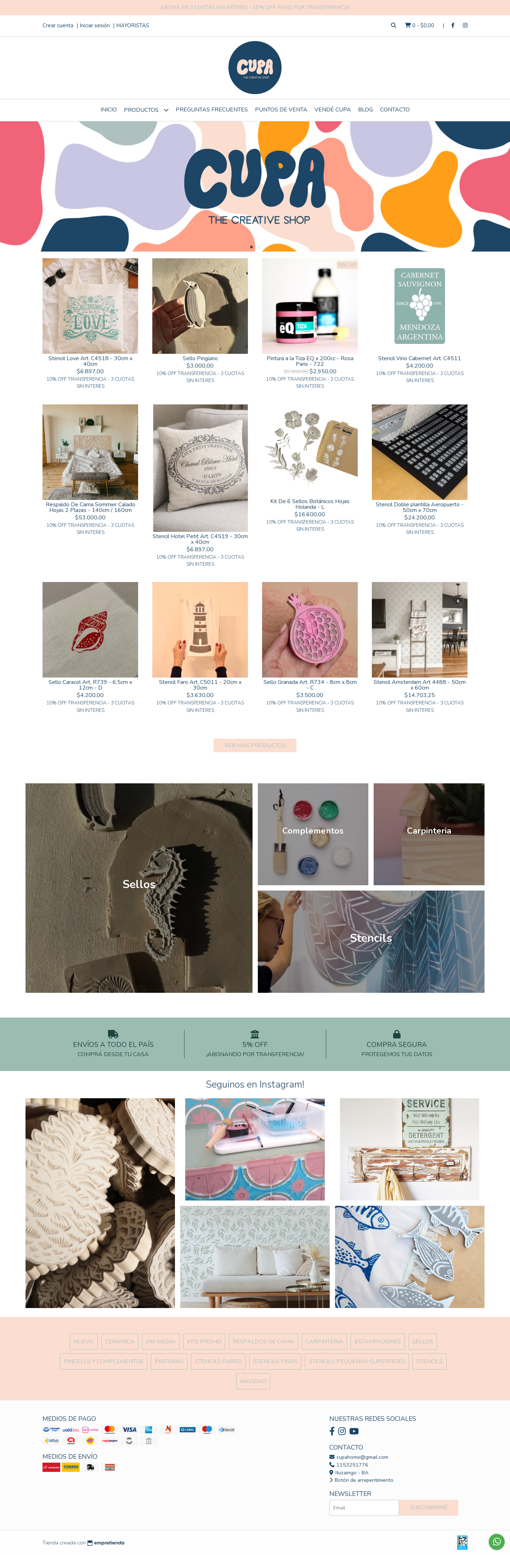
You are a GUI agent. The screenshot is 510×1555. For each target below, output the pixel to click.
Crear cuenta (57, 25)
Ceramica (120, 1342)
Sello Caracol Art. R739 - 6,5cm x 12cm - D (90, 685)
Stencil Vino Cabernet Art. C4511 (419, 358)
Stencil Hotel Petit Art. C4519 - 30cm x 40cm (200, 539)
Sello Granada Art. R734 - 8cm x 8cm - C (310, 685)
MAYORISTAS (132, 25)
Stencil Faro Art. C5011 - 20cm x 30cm (200, 685)
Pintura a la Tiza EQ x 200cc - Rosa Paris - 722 (310, 361)
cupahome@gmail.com (358, 1457)
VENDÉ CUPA (332, 110)
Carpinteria (324, 1342)
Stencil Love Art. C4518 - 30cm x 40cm (90, 361)
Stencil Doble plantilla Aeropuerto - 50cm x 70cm (420, 507)
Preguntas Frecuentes (212, 110)
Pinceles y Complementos (103, 1361)
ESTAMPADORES (378, 1342)
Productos (146, 110)
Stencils (429, 1361)
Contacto (395, 110)
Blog (365, 110)
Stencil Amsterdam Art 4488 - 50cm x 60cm (420, 685)
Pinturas (169, 1361)
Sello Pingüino (200, 358)
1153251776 (348, 1464)
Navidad (253, 1381)
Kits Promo (204, 1342)
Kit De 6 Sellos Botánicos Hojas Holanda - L (310, 504)
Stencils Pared (218, 1361)
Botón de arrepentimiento (361, 1480)
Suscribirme (429, 1507)
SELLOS (422, 1342)
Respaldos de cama (263, 1342)
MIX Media (161, 1342)
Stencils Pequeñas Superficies (357, 1361)
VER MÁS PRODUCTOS (255, 745)
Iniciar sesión (95, 25)
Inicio (109, 110)
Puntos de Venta (281, 110)
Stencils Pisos (275, 1361)
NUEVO (84, 1342)
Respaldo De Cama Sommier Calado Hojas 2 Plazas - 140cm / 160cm (90, 507)
